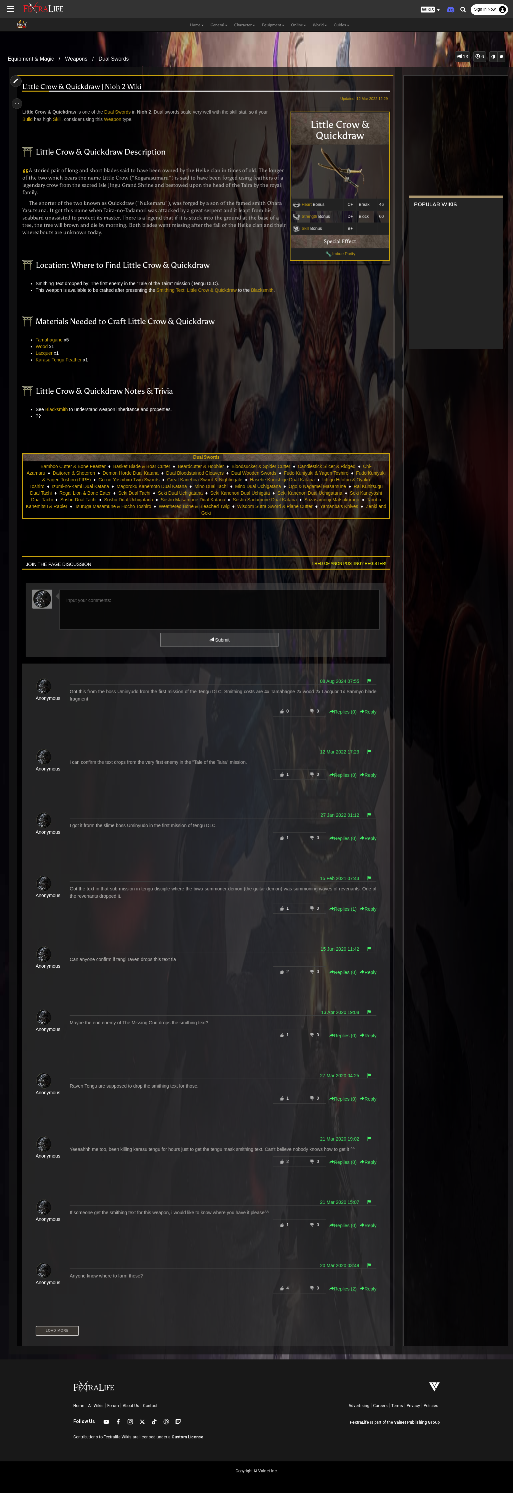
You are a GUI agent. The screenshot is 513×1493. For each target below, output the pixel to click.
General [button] (219, 25)
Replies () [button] (339, 712)
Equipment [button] (273, 25)
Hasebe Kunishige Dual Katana (291, 479)
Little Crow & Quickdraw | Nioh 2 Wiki (84, 87)
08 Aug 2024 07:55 (336, 681)
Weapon (115, 119)
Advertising (358, 1405)
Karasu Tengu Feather (61, 359)
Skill (302, 228)
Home (78, 1405)
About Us (131, 1405)
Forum (113, 1405)
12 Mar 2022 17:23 (336, 751)
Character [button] (244, 25)
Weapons (76, 58)
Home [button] (197, 25)
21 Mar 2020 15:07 (336, 1202)
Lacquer (46, 353)
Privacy (413, 1405)
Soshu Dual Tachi (78, 499)
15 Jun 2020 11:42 (336, 949)
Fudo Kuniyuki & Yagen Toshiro (325, 473)
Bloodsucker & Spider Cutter (260, 466)
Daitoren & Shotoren (83, 473)
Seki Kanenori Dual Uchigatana (309, 493)
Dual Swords (114, 58)
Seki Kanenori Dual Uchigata (239, 493)
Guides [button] (341, 25)
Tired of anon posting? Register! (345, 563)
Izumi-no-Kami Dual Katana (80, 486)
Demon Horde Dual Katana (140, 473)
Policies (431, 1405)
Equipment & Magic (31, 58)
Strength (306, 216)
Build (30, 119)
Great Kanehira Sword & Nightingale (214, 479)
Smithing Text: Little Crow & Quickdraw (199, 290)
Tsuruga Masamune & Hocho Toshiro (117, 506)
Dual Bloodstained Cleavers (204, 473)
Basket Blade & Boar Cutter (141, 466)
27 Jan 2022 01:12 (336, 815)
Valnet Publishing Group (417, 1422)
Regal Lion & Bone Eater (84, 493)
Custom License (188, 1437)
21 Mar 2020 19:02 (336, 1139)
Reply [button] (365, 712)
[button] (430, 10)
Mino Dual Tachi (210, 486)
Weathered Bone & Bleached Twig (198, 506)
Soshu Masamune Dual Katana (192, 499)
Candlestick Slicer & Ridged (326, 466)
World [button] (320, 25)
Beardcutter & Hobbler (201, 466)
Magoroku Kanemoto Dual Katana (151, 486)
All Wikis (96, 1405)
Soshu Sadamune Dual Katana (264, 499)
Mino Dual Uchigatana (258, 486)
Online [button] (298, 25)
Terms (397, 1405)
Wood (44, 346)
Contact (150, 1405)
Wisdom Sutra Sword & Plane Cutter (279, 506)
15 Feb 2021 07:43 (336, 878)
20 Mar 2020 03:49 (336, 1265)
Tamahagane (51, 339)
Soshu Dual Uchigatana (128, 499)
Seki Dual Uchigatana (180, 493)
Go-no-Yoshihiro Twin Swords (138, 479)
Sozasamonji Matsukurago (331, 499)
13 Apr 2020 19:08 (337, 1012)
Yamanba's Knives (343, 506)
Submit (219, 640)
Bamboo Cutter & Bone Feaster (72, 466)
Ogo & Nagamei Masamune (317, 486)
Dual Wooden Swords (263, 473)
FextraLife (359, 1422)
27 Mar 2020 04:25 (336, 1075)
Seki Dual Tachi (134, 493)
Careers (380, 1405)
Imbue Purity (340, 253)
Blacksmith (265, 290)
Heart (303, 204)
